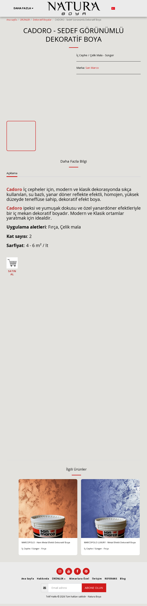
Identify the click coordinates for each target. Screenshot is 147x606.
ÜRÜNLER (25, 19)
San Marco (92, 68)
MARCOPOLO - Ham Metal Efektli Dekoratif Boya (43, 545)
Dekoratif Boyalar (42, 19)
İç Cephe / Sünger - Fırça (34, 553)
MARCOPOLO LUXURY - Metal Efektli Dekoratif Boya (108, 545)
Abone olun (94, 590)
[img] (48, 508)
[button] (120, 8)
